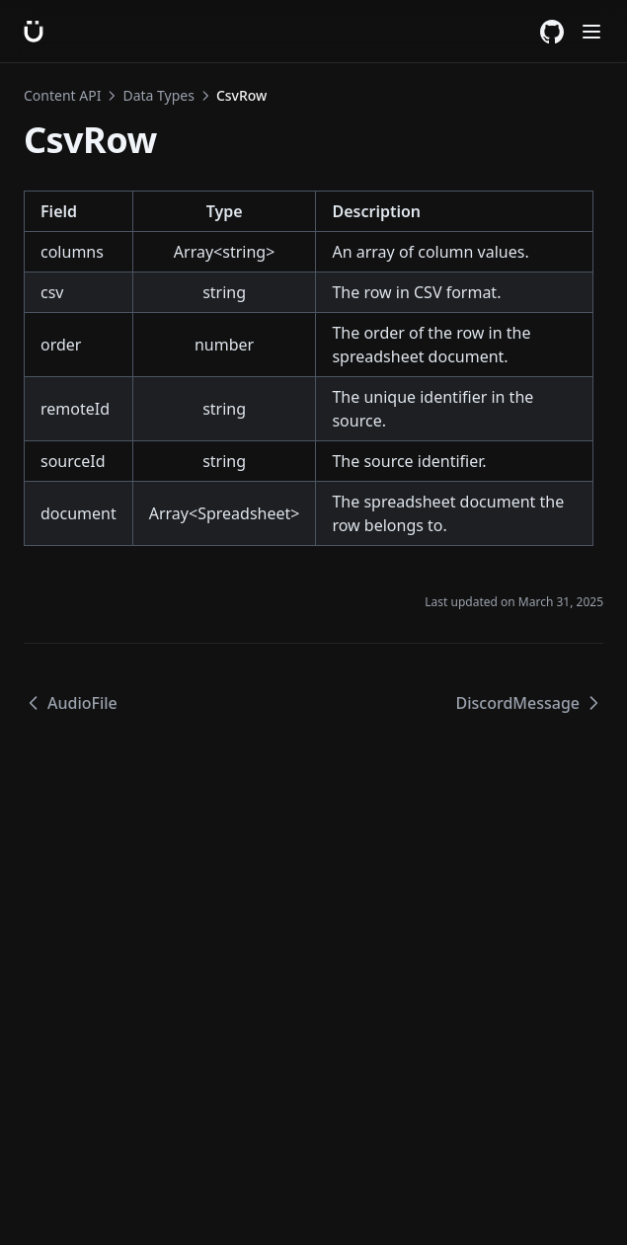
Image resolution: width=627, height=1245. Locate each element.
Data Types (158, 95)
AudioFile (71, 703)
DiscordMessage (529, 703)
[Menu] (591, 31)
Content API (62, 95)
